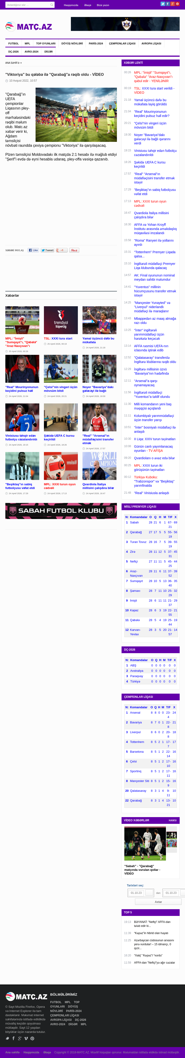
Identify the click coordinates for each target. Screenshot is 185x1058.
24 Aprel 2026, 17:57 (95, 448)
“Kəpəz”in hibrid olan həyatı (151, 933)
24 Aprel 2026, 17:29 (18, 493)
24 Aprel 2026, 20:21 (57, 396)
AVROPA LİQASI (151, 43)
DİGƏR (48, 51)
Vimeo (26, 1038)
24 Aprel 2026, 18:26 (57, 445)
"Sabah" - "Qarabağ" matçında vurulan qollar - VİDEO (142, 869)
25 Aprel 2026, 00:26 (18, 351)
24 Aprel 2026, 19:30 (95, 396)
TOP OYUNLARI (46, 43)
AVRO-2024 (31, 51)
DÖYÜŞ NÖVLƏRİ (72, 43)
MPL (27, 43)
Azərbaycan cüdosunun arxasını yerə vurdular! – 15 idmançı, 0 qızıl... (154, 944)
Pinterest (177, 4)
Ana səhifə (12, 1052)
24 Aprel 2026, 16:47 (95, 493)
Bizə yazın (103, 5)
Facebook (167, 4)
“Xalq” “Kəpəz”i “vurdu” (148, 955)
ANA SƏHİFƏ (12, 63)
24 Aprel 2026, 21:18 (95, 347)
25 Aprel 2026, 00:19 (57, 344)
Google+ (172, 4)
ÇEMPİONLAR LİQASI (122, 43)
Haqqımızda (71, 5)
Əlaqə (87, 5)
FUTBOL (13, 43)
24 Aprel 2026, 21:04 (18, 396)
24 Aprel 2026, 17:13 (57, 493)
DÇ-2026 (13, 51)
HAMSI (173, 820)
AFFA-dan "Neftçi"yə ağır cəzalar (154, 962)
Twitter (163, 4)
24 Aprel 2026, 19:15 (18, 445)
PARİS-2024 (96, 43)
